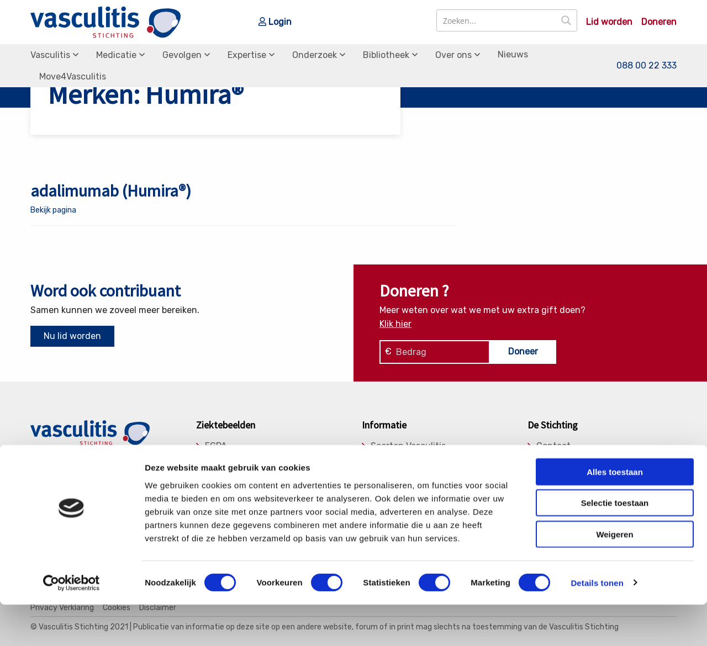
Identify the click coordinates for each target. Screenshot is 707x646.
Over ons (453, 55)
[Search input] (497, 20)
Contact (553, 446)
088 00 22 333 (646, 65)
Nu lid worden (72, 336)
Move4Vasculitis (72, 76)
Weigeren (614, 575)
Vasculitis (50, 55)
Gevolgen (182, 55)
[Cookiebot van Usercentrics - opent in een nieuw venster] (71, 624)
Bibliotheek (386, 55)
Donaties (554, 460)
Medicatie (116, 55)
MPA (214, 474)
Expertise (247, 55)
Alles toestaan (615, 513)
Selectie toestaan (615, 544)
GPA (213, 460)
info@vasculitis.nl (117, 475)
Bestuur (553, 474)
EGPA (216, 446)
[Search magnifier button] (566, 20)
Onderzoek (314, 55)
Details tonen (597, 624)
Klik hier (395, 324)
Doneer (523, 351)
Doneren (659, 22)
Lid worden (609, 22)
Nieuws (513, 54)
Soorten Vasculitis (408, 446)
